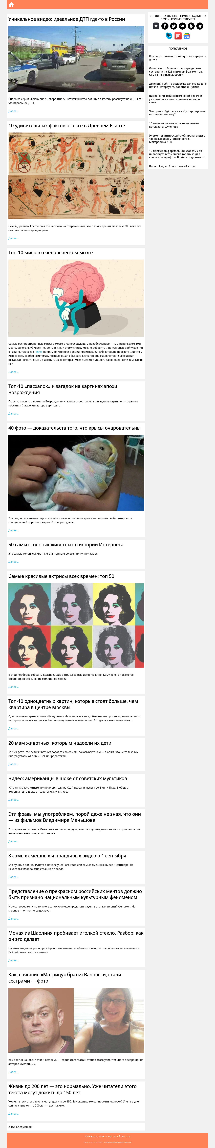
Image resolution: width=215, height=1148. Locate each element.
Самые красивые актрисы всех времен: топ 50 (61, 576)
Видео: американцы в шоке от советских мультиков (67, 778)
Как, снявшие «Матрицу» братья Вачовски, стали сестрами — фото (64, 977)
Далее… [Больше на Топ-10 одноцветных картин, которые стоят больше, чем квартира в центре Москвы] (13, 728)
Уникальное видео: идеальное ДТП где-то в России (66, 19)
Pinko (38, 352)
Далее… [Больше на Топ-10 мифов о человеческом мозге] (13, 372)
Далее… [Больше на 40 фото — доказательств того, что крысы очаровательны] (13, 530)
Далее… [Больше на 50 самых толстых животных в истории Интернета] (13, 562)
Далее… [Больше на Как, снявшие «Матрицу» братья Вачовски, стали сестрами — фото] (13, 1072)
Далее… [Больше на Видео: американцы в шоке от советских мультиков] (13, 800)
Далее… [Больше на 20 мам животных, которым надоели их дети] (13, 764)
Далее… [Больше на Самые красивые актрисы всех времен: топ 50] (13, 687)
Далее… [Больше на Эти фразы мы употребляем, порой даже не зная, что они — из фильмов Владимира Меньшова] (13, 841)
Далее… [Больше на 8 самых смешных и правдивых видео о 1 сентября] (13, 877)
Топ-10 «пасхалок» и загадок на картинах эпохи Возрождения (62, 389)
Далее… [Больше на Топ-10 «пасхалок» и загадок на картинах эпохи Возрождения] (13, 413)
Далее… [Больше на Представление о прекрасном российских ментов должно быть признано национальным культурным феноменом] (13, 918)
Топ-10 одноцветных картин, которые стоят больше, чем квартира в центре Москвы (73, 704)
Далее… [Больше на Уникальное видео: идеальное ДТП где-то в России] (13, 111)
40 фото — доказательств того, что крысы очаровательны (74, 428)
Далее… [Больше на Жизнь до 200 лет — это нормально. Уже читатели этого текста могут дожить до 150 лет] (13, 1113)
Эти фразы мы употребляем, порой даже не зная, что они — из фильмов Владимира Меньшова (74, 817)
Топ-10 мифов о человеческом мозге (50, 252)
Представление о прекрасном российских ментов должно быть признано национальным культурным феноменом (75, 894)
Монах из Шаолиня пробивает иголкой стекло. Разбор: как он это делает (75, 936)
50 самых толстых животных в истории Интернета (65, 544)
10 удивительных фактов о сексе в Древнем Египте (66, 125)
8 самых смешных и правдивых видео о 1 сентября (67, 855)
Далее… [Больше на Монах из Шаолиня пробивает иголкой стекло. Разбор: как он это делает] (13, 960)
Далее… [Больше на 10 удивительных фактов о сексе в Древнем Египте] (13, 238)
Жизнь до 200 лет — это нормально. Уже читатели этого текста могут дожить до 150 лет (72, 1089)
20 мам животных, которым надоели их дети (59, 743)
